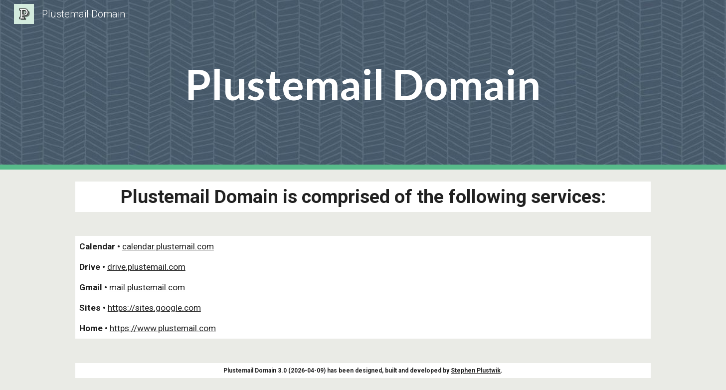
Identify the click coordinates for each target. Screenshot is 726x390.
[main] (363, 85)
